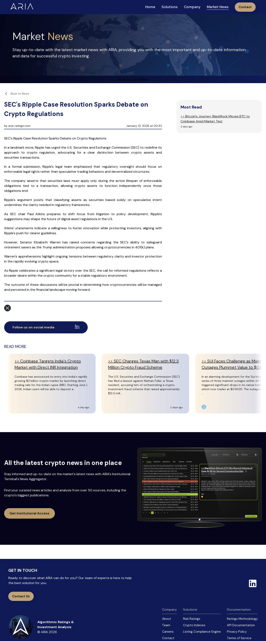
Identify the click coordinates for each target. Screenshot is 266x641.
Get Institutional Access (29, 513)
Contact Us (21, 596)
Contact (245, 7)
